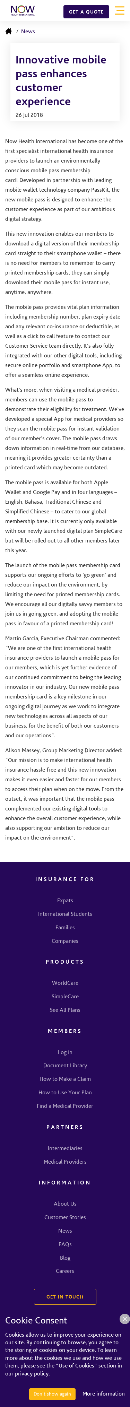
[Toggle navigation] (119, 10)
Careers (65, 1271)
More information (104, 1394)
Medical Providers (65, 1162)
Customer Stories (65, 1218)
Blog (65, 1258)
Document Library (65, 1066)
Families (65, 928)
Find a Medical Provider (65, 1106)
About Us (65, 1204)
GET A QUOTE (86, 12)
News (28, 32)
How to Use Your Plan (65, 1093)
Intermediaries (65, 1149)
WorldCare (65, 983)
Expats (65, 901)
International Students (65, 914)
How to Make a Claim (65, 1079)
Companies (65, 941)
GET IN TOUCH (65, 1297)
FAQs (65, 1245)
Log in (65, 1053)
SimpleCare (65, 997)
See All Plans (65, 1010)
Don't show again (52, 1394)
